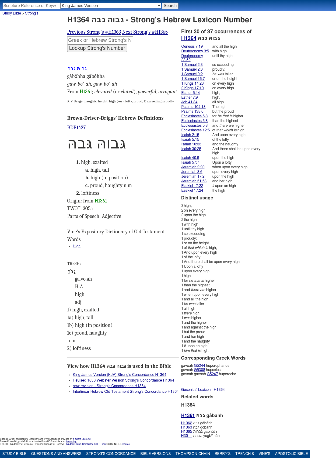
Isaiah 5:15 (190, 139)
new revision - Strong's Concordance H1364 (109, 386)
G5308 (199, 370)
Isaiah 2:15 (190, 135)
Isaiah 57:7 (190, 162)
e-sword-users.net (82, 439)
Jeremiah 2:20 (192, 167)
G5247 (212, 374)
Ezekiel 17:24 (192, 190)
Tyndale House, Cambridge (79, 444)
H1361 (86, 92)
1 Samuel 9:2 (192, 74)
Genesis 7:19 (192, 46)
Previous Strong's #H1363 (94, 32)
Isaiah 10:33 (191, 144)
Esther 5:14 (190, 93)
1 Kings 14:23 (192, 83)
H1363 (186, 427)
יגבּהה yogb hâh (200, 436)
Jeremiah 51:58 (193, 181)
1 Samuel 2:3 (192, 65)
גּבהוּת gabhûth (199, 431)
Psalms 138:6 (192, 111)
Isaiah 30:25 (191, 149)
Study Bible (12, 13)
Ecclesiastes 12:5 (195, 130)
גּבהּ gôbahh (196, 427)
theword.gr (71, 441)
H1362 (186, 423)
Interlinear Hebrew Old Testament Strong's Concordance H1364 (126, 391)
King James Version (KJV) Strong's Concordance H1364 (119, 375)
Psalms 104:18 (193, 107)
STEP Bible (100, 444)
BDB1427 (76, 128)
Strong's (31, 13)
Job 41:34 (189, 102)
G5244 (199, 366)
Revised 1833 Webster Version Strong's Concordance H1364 (123, 380)
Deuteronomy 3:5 (195, 51)
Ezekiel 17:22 (192, 186)
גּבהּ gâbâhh (196, 423)
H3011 (186, 436)
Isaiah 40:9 (190, 158)
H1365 (186, 431)
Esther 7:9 (189, 97)
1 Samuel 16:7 (193, 79)
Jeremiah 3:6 (191, 172)
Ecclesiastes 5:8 (194, 116)
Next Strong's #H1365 (145, 32)
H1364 (188, 38)
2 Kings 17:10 (192, 88)
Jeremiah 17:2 (192, 176)
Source (126, 444)
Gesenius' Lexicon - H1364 (203, 390)
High (76, 246)
